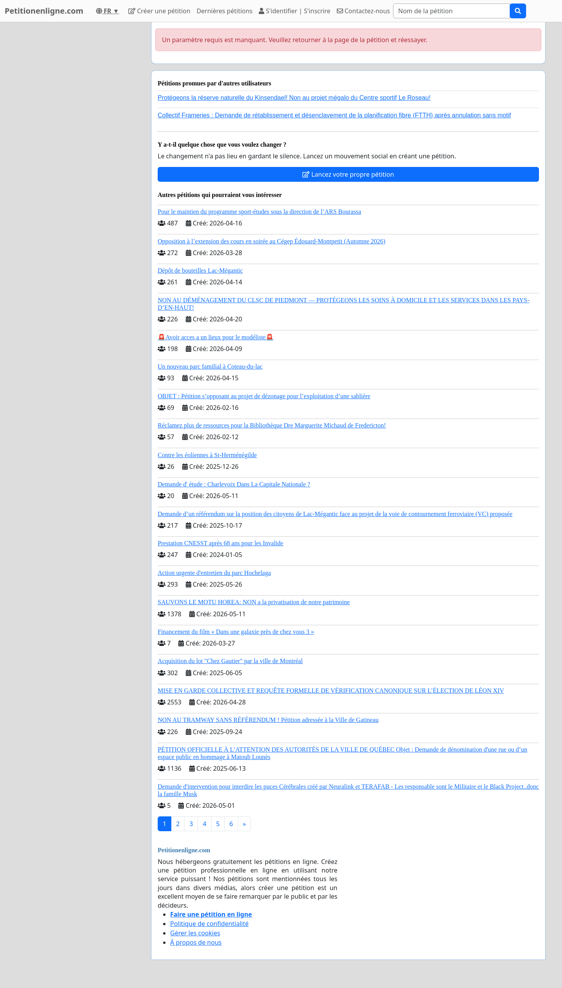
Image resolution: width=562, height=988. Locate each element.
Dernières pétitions (225, 11)
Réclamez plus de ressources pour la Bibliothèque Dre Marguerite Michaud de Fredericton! (272, 425)
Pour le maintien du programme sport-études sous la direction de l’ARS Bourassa (259, 211)
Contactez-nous (363, 11)
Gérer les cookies (195, 933)
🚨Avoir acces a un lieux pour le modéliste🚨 (216, 337)
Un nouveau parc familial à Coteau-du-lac (210, 366)
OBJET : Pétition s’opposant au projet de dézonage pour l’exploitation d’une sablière (264, 396)
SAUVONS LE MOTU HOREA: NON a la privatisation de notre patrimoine (254, 602)
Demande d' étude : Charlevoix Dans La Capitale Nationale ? (234, 484)
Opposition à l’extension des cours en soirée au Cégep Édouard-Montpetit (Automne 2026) (271, 241)
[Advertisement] (74, 139)
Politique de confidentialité (209, 923)
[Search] (451, 11)
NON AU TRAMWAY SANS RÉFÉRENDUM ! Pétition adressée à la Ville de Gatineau (268, 720)
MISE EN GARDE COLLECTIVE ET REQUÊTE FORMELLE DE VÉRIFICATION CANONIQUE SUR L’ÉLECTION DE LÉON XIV (331, 690)
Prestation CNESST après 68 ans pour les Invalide (220, 543)
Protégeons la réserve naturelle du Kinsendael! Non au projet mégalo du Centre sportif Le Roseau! (294, 97)
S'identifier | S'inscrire (295, 11)
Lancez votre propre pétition (348, 174)
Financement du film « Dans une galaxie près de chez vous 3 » (236, 631)
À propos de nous (196, 942)
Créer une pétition (159, 11)
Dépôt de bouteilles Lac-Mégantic (200, 270)
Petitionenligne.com (44, 10)
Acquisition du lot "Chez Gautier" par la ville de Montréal (230, 661)
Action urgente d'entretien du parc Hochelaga (214, 572)
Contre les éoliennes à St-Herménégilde (207, 455)
